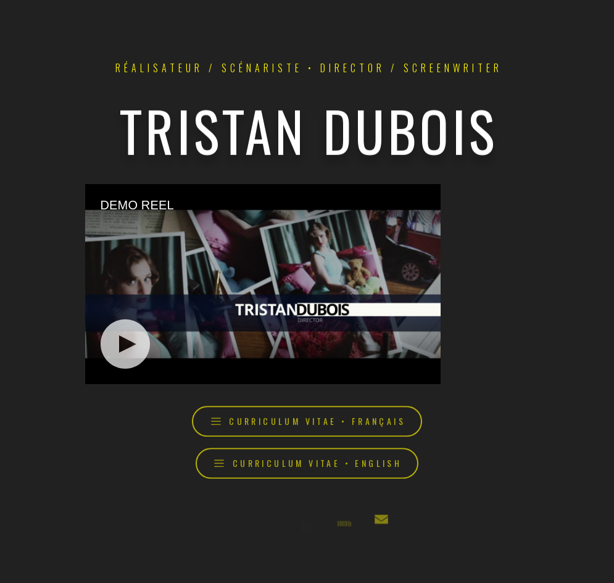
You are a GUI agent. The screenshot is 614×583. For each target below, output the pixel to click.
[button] (307, 423)
